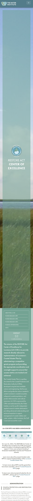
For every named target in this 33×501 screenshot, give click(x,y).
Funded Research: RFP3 (11, 322)
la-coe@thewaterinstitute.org (16, 339)
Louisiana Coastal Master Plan (20, 459)
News (6, 328)
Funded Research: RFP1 (11, 316)
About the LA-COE (10, 313)
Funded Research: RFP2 (11, 319)
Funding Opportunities (12, 325)
